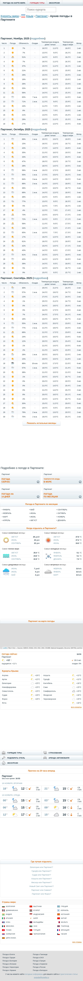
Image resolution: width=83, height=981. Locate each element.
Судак (4, 695)
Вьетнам (37, 906)
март (5, 517)
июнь (33, 513)
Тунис (9, 930)
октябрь (62, 513)
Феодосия (47, 695)
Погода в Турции (9, 958)
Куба (8, 922)
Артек (4, 679)
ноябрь (61, 517)
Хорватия (10, 934)
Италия (9, 918)
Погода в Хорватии (40, 964)
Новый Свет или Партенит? (41, 886)
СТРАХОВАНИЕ (55, 753)
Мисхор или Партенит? (41, 882)
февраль (7, 513)
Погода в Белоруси (40, 970)
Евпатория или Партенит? (41, 867)
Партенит (41, 16)
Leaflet (5, 648)
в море (52, 480)
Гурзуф (46, 679)
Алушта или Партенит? (41, 879)
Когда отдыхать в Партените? (41, 528)
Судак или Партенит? (41, 875)
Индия (9, 914)
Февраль (58, 556)
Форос (4, 699)
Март (56, 575)
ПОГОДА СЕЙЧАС (9, 654)
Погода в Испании (9, 964)
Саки (45, 687)
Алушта (46, 675)
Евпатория (6, 683)
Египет (36, 910)
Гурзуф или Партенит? (41, 871)
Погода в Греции (39, 961)
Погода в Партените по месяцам (41, 504)
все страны (77, 942)
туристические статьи (69, 974)
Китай (64, 918)
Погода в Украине (9, 970)
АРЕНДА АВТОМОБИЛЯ (59, 758)
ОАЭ (35, 926)
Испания (65, 914)
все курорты (76, 707)
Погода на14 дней (8, 495)
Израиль (65, 910)
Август (14, 537)
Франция (65, 930)
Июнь (56, 543)
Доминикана (12, 910)
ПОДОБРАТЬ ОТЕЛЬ (16, 758)
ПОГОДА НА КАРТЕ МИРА (14, 3)
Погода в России (39, 967)
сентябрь (62, 510)
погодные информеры (34, 974)
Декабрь (58, 559)
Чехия (64, 934)
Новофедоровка (9, 687)
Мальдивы (38, 922)
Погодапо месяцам (51, 495)
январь (6, 510)
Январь (57, 553)
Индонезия (38, 914)
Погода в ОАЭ (38, 958)
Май (13, 575)
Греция (64, 906)
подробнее (39, 129)
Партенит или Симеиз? (41, 890)
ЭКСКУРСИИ (54, 3)
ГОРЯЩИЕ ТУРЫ (37, 3)
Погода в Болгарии (10, 961)
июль (33, 517)
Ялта (4, 703)
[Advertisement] (41, 32)
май (32, 510)
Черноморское (49, 699)
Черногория (39, 934)
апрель (6, 520)
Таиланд (65, 926)
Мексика (10, 926)
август (33, 520)
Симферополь (49, 691)
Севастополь (7, 691)
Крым (29, 16)
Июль (14, 540)
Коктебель (47, 683)
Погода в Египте (9, 954)
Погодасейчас (6, 480)
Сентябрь (16, 543)
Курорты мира (10, 16)
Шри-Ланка (11, 938)
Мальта (64, 922)
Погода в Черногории (11, 967)
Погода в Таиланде (40, 954)
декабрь (62, 520)
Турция (36, 930)
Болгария (10, 906)
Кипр (35, 918)
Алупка (5, 675)
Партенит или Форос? (41, 894)
